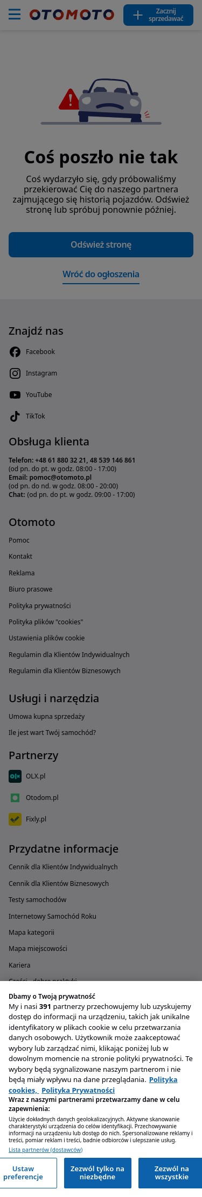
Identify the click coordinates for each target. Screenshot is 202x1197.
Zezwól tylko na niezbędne (97, 1173)
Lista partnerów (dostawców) (45, 1149)
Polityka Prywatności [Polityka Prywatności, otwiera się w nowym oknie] (78, 1090)
